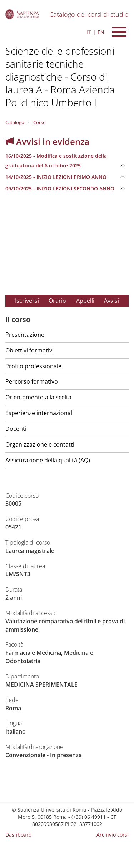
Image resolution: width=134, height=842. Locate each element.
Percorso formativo (31, 381)
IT (89, 32)
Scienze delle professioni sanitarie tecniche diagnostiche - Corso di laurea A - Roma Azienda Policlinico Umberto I (60, 76)
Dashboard (18, 834)
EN (101, 32)
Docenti (15, 429)
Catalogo (14, 122)
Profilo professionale (33, 366)
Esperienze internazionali (39, 413)
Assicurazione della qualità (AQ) (47, 460)
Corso (39, 122)
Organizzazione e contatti (39, 444)
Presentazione (24, 335)
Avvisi (111, 301)
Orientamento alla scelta (38, 397)
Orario (57, 301)
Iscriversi (27, 301)
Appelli (85, 301)
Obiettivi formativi (29, 350)
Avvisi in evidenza (47, 141)
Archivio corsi (112, 834)
